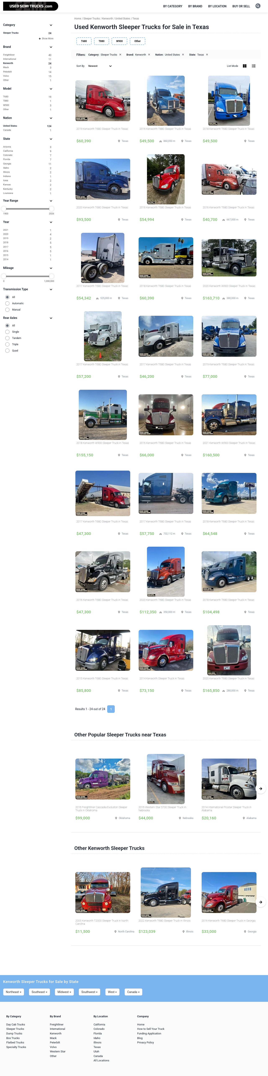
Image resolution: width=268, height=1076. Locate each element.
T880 (27, 101)
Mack (27, 67)
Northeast (13, 992)
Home (140, 1024)
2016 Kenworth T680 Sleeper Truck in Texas (165, 207)
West (112, 992)
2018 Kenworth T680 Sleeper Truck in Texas (228, 128)
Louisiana (27, 193)
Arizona (27, 147)
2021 (27, 230)
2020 (27, 234)
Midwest (64, 992)
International (27, 59)
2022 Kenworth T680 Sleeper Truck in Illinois (165, 920)
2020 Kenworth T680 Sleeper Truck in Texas (102, 207)
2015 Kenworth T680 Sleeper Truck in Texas (102, 678)
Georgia (27, 164)
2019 (27, 238)
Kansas (27, 184)
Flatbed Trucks (15, 1042)
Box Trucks (13, 1038)
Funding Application (149, 1033)
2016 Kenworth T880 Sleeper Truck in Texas (165, 128)
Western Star (57, 1051)
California (27, 151)
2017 (27, 247)
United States (27, 126)
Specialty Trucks (16, 1047)
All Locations (101, 1060)
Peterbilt (27, 72)
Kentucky (27, 189)
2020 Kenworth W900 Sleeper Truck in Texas (229, 286)
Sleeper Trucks (27, 33)
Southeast (39, 992)
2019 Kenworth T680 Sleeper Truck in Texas (102, 128)
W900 (27, 105)
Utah (96, 1051)
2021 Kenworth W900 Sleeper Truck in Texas (229, 442)
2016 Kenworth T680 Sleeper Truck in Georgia (228, 920)
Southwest (89, 992)
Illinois (27, 172)
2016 (27, 251)
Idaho (27, 168)
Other (27, 80)
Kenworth (27, 63)
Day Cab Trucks (15, 1024)
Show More (46, 38)
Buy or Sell (241, 6)
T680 (27, 96)
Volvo (27, 76)
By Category (172, 6)
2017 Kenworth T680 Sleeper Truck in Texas (102, 286)
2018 (27, 242)
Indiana (27, 176)
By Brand (195, 6)
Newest (100, 65)
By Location (217, 6)
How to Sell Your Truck (150, 1028)
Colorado (27, 155)
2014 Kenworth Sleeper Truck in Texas (162, 678)
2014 (27, 259)
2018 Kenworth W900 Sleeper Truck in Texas (102, 442)
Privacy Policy (145, 1042)
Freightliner (27, 55)
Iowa (27, 180)
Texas (97, 1047)
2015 (27, 255)
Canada (27, 130)
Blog (140, 1038)
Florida (27, 159)
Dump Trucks (14, 1033)
